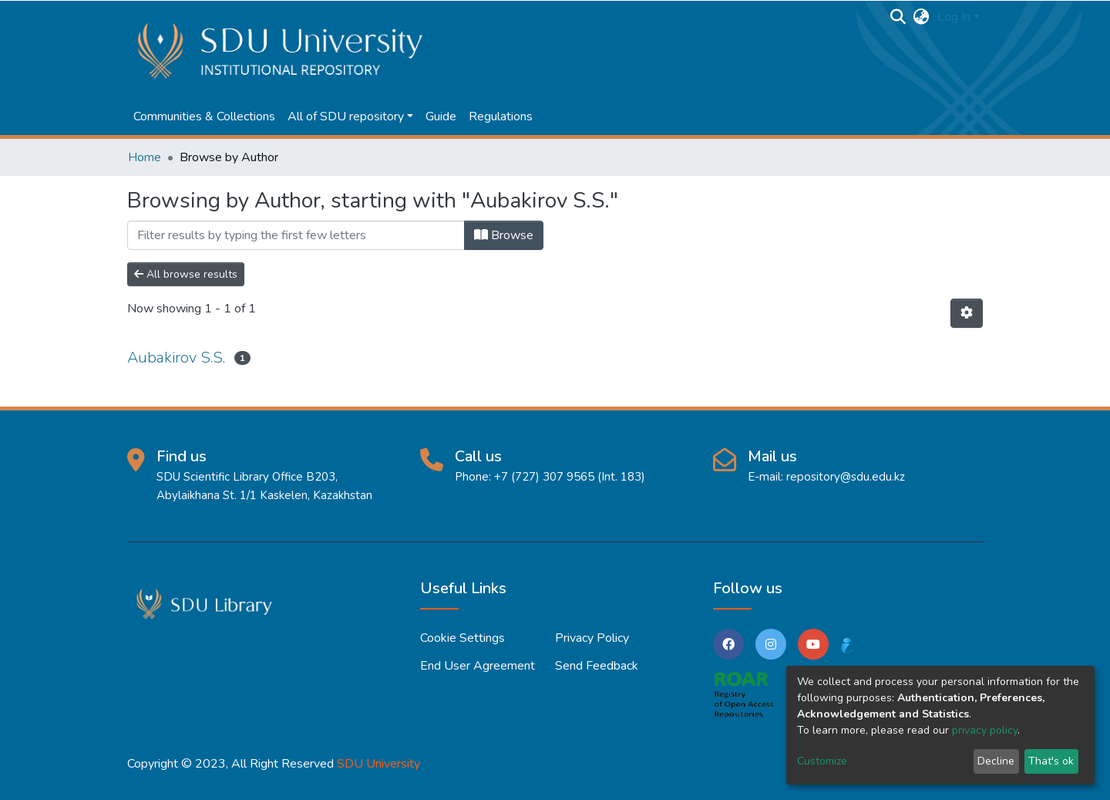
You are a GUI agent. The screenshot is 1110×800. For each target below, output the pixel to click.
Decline (995, 761)
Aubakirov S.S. (176, 357)
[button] (921, 17)
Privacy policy (592, 638)
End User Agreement (477, 665)
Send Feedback (596, 665)
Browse (503, 235)
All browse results (185, 274)
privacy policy (985, 730)
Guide (441, 116)
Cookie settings (462, 638)
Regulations (501, 116)
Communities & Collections (204, 116)
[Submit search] (898, 17)
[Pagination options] (966, 313)
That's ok (1051, 761)
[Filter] (296, 235)
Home (144, 157)
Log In (953, 16)
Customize (822, 761)
